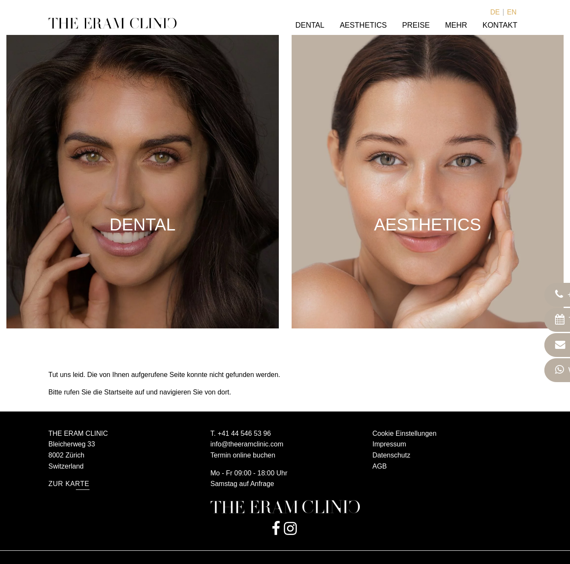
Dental (309, 25)
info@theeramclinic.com (247, 444)
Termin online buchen (243, 455)
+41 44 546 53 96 (244, 433)
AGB (380, 466)
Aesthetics (363, 25)
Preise (416, 25)
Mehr (456, 25)
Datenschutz (392, 455)
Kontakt (500, 25)
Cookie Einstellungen (405, 433)
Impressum (389, 444)
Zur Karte (69, 483)
